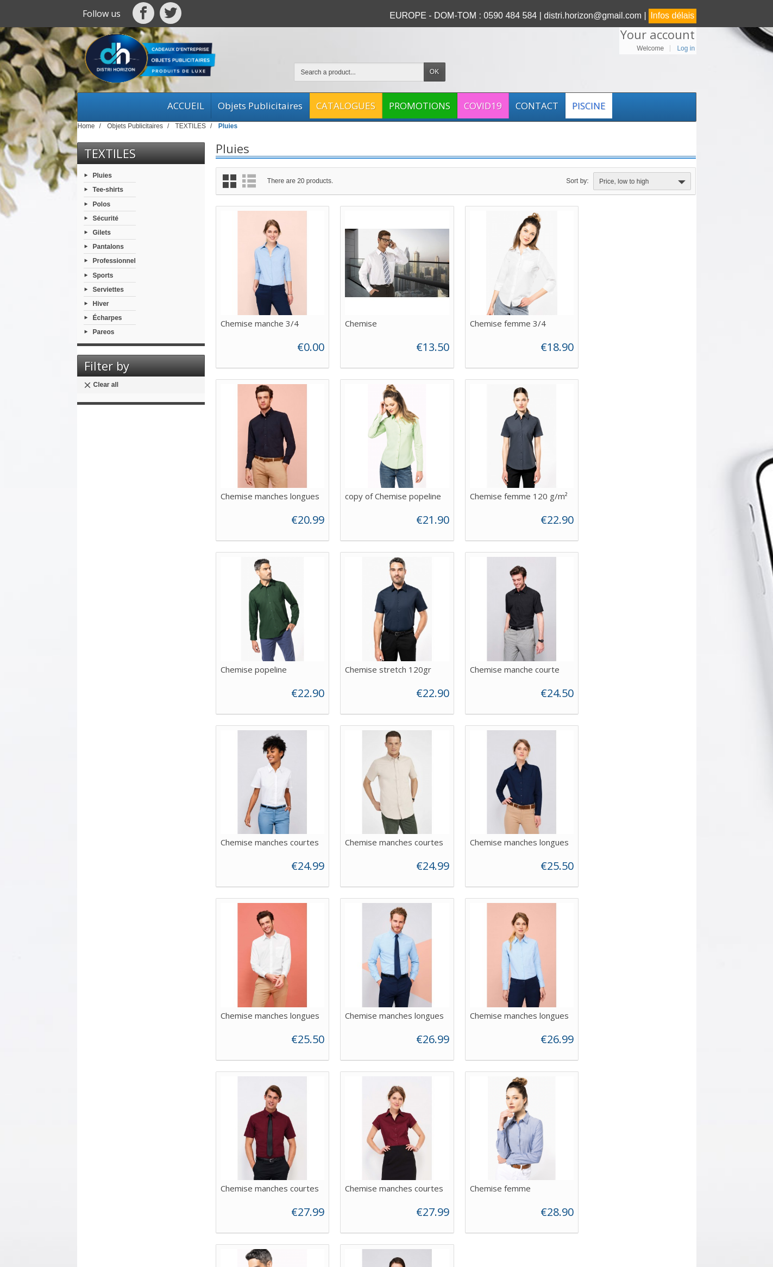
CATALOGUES (345, 105)
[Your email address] (626, 1146)
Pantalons (108, 246)
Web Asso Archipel (341, 1249)
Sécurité (105, 218)
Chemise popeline (499, 492)
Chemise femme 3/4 (504, 321)
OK (434, 72)
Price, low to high (643, 182)
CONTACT (537, 105)
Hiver (101, 304)
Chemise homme (497, 1006)
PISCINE (589, 105)
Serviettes (108, 289)
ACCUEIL (185, 105)
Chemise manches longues (638, 321)
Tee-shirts (108, 189)
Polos (102, 204)
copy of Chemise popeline (269, 492)
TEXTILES (110, 153)
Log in (686, 48)
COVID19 (483, 105)
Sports (103, 275)
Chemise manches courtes (392, 663)
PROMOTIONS (419, 105)
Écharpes (107, 318)
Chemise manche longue (634, 1006)
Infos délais (672, 15)
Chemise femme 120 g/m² (392, 492)
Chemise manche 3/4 (260, 321)
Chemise (359, 321)
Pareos (104, 332)
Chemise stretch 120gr (632, 492)
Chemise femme (373, 1006)
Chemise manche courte (265, 663)
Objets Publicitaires (260, 105)
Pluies (102, 175)
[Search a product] (359, 71)
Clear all (101, 385)
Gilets (102, 232)
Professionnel (114, 261)
